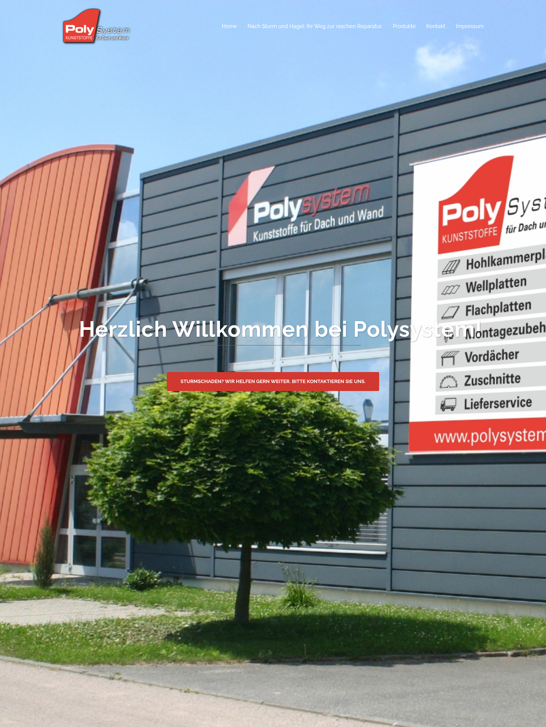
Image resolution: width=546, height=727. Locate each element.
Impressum (470, 26)
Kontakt (435, 26)
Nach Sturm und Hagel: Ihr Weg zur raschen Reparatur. (315, 26)
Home (229, 26)
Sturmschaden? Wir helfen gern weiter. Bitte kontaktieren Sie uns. (273, 381)
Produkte (404, 26)
